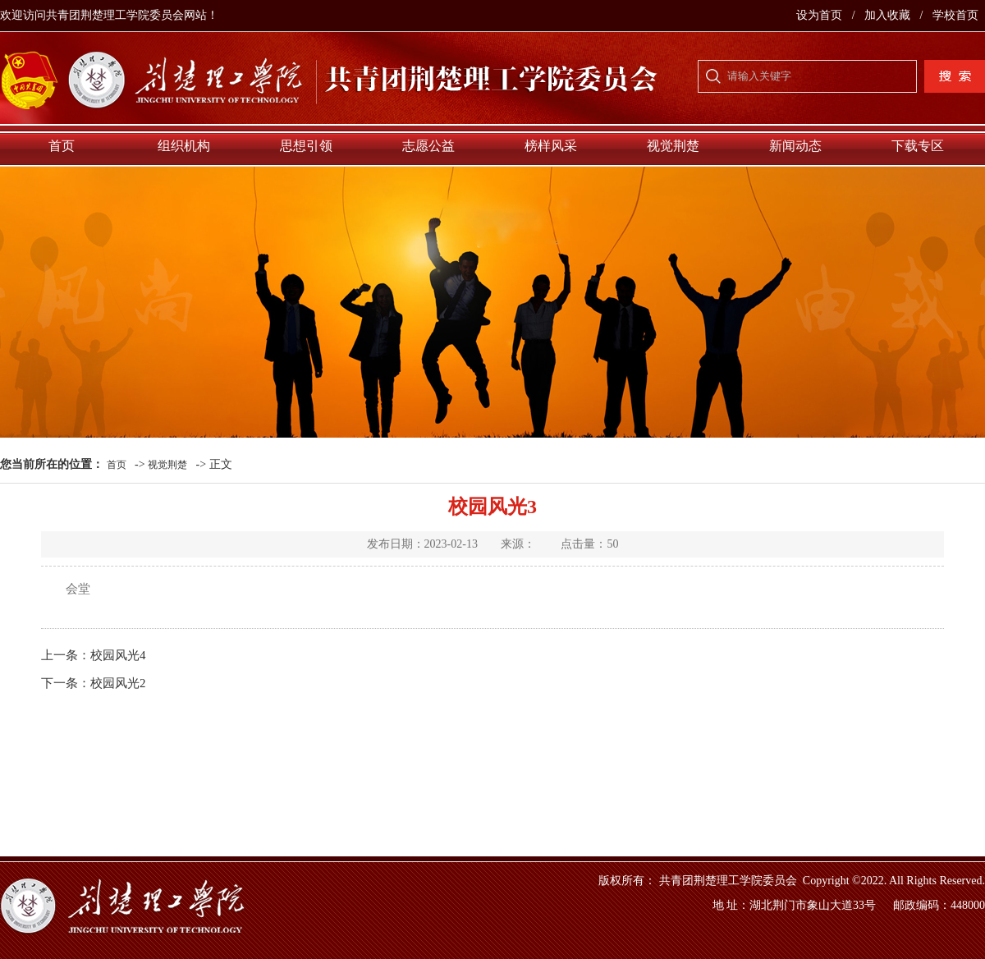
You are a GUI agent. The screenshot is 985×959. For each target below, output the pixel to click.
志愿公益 (428, 146)
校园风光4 (118, 655)
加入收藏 (889, 15)
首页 (61, 146)
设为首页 (820, 15)
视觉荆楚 (673, 146)
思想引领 (306, 146)
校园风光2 (118, 683)
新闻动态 (795, 146)
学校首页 (955, 15)
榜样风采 (551, 146)
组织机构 (184, 146)
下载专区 (917, 146)
